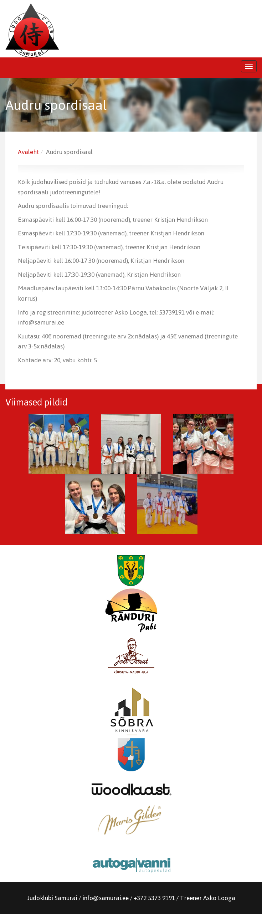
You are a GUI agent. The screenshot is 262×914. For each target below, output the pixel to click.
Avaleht (28, 152)
